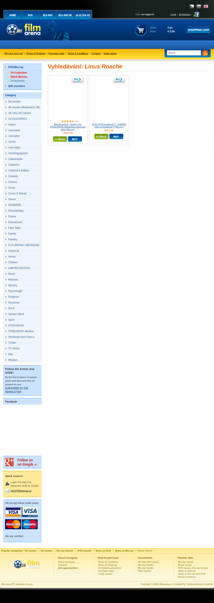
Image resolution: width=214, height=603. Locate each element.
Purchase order (57, 53)
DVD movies (144, 571)
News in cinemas (187, 571)
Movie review (185, 565)
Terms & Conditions (78, 53)
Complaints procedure (109, 568)
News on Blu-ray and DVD (191, 574)
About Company (66, 562)
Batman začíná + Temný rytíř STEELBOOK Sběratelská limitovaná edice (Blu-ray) (67, 127)
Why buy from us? (13, 53)
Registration (184, 14)
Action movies (145, 550)
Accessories (18, 80)
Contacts (95, 53)
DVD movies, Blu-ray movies (193, 568)
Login (173, 14)
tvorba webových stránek (200, 584)
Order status (110, 53)
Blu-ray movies (146, 565)
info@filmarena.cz (21, 490)
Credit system (105, 574)
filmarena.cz (165, 584)
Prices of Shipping (35, 53)
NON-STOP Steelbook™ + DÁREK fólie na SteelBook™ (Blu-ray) (109, 125)
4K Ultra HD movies (148, 562)
